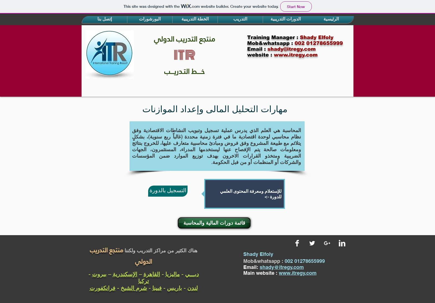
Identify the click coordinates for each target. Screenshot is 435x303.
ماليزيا (172, 274)
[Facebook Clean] (297, 243)
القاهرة (151, 274)
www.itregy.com (298, 273)
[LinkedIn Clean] (342, 243)
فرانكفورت (102, 287)
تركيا (143, 281)
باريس (174, 287)
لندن (192, 287)
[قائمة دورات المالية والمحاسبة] (214, 222)
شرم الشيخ (134, 287)
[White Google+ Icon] (327, 243)
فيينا (157, 287)
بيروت (99, 274)
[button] (104, 19)
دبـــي (192, 274)
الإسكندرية (125, 274)
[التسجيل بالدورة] (168, 191)
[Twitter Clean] (312, 243)
